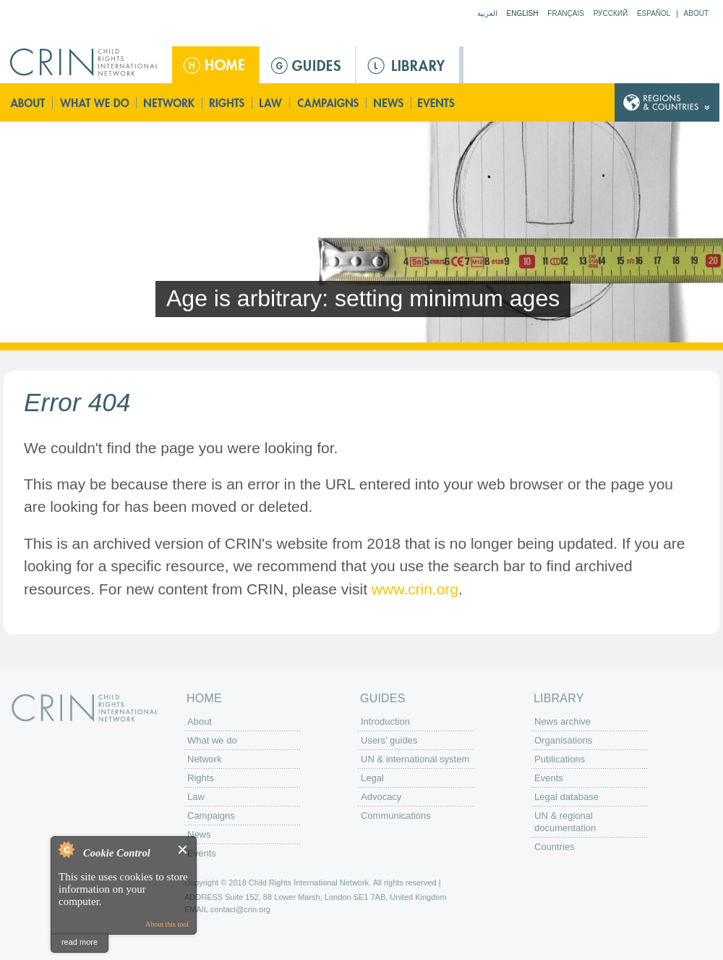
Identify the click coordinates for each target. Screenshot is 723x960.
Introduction (385, 721)
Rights (227, 102)
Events (437, 102)
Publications (559, 759)
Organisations (563, 740)
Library (407, 64)
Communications (396, 815)
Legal (372, 777)
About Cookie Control (65, 849)
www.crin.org (415, 589)
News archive (562, 721)
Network (169, 102)
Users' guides (389, 740)
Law (271, 102)
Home (215, 64)
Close (183, 849)
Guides (307, 64)
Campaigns (328, 102)
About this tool (167, 924)
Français (565, 13)
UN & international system (415, 759)
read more (79, 942)
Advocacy (381, 796)
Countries (554, 846)
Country (667, 102)
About (696, 13)
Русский (611, 13)
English (523, 13)
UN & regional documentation (565, 821)
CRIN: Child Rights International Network (84, 708)
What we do (95, 102)
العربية (487, 13)
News (389, 102)
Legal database (566, 796)
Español (654, 13)
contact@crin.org (240, 909)
